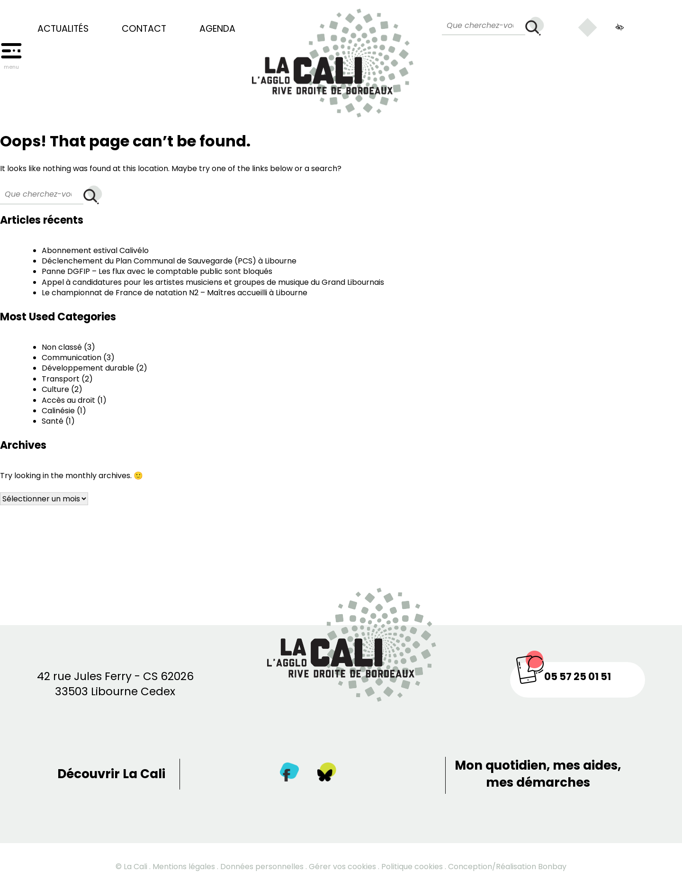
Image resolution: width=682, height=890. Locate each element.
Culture (55, 389)
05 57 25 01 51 (577, 676)
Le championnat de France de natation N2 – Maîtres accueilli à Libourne (174, 292)
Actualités (63, 29)
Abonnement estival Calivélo (95, 250)
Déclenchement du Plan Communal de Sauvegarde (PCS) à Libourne (169, 260)
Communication (71, 357)
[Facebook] (289, 774)
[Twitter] (326, 774)
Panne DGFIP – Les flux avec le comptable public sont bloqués (157, 271)
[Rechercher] (534, 26)
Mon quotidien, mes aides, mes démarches (538, 774)
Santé (52, 421)
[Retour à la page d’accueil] (332, 59)
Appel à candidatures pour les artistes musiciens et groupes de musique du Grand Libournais (213, 282)
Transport (61, 378)
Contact (144, 29)
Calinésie (58, 410)
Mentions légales (184, 866)
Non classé (62, 347)
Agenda (217, 29)
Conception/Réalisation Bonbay (507, 866)
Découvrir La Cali (111, 773)
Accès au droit (68, 400)
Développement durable (88, 368)
